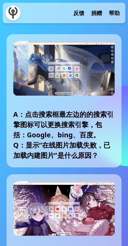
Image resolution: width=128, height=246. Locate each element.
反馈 (78, 13)
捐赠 (96, 13)
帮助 (114, 13)
